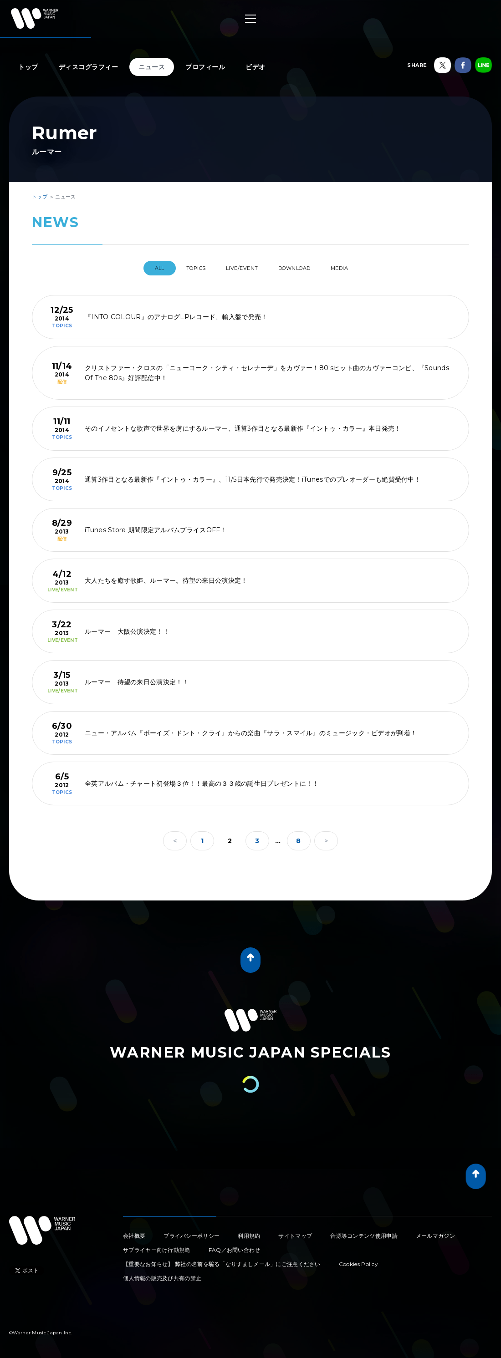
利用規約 (249, 1232)
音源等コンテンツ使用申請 (364, 1232)
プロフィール (205, 67)
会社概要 (134, 1232)
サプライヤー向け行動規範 (156, 1246)
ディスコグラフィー (88, 67)
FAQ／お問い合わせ (235, 1246)
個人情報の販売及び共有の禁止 (162, 1274)
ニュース (151, 67)
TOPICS (184, 268)
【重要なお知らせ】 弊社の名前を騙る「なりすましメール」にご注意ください (222, 1260)
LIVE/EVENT (240, 268)
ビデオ (255, 67)
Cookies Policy (358, 1260)
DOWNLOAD (302, 268)
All (140, 268)
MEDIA (356, 268)
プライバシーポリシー (192, 1232)
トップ (28, 67)
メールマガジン (435, 1232)
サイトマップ (295, 1232)
